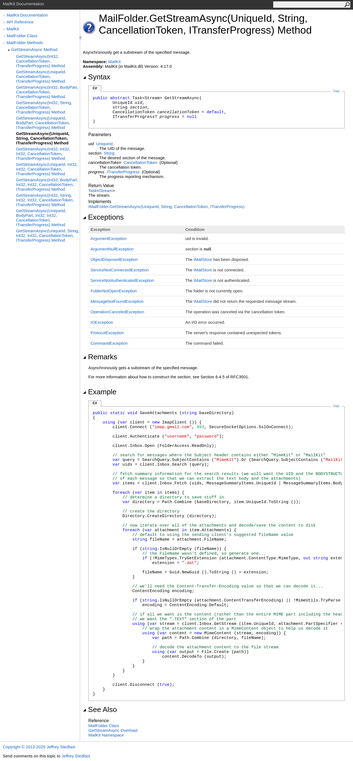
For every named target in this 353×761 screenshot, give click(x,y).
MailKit (13, 28)
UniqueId (104, 143)
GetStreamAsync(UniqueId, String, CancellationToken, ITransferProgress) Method (42, 138)
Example (99, 392)
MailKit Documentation (27, 15)
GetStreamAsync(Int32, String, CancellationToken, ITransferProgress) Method (44, 107)
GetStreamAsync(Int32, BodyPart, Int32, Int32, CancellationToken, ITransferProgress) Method (47, 184)
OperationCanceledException (117, 311)
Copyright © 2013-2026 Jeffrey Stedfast (39, 746)
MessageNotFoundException (117, 301)
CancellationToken (140, 162)
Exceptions (103, 217)
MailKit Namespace (106, 735)
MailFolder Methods (25, 42)
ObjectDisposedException (114, 259)
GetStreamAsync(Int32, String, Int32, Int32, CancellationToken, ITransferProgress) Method (45, 200)
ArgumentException (109, 238)
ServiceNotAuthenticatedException (122, 280)
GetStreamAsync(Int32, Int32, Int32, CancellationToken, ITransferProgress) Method (43, 154)
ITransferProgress (123, 171)
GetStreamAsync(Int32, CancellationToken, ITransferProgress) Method (40, 61)
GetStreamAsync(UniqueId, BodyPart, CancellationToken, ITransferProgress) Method (43, 123)
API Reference (20, 22)
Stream (106, 190)
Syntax (96, 77)
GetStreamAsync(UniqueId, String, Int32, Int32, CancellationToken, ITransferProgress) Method (47, 235)
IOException (102, 322)
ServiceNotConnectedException (120, 270)
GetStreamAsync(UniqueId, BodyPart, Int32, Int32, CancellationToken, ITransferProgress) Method (41, 217)
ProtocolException (107, 332)
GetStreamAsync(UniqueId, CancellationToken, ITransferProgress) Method (41, 76)
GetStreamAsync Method (34, 49)
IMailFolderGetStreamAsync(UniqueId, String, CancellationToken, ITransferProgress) (166, 206)
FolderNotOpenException (114, 290)
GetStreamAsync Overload (112, 730)
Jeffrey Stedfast (75, 756)
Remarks (100, 357)
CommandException (109, 343)
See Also (100, 709)
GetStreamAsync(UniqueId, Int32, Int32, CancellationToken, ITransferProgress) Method (47, 169)
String (109, 153)
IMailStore (203, 259)
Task (92, 190)
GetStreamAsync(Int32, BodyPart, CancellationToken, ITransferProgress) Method (47, 92)
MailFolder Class (22, 35)
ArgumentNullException (112, 249)
